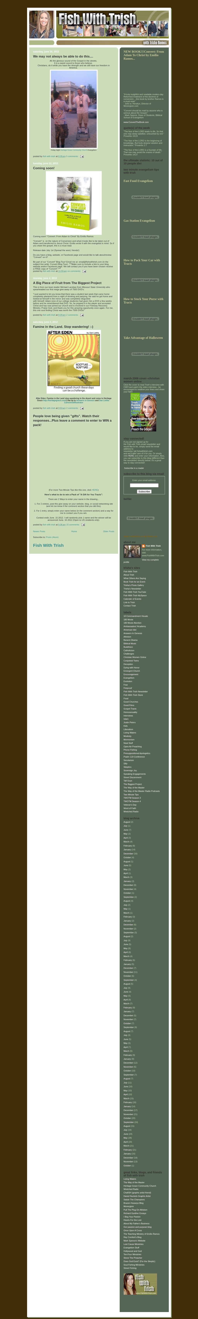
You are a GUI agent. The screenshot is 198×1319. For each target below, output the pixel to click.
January (127, 849)
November (128, 889)
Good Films (129, 705)
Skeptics (127, 767)
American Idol (130, 630)
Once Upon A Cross (133, 1230)
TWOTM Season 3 (132, 798)
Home (74, 531)
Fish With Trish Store (133, 695)
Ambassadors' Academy (135, 626)
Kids (126, 726)
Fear (126, 685)
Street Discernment (132, 777)
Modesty (127, 736)
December (128, 853)
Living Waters (130, 732)
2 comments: (72, 315)
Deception (128, 664)
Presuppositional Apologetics (137, 753)
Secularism (129, 760)
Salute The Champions (134, 1199)
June (126, 830)
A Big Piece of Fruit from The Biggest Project (67, 283)
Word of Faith (130, 808)
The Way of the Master (134, 787)
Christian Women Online (135, 657)
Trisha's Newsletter (132, 589)
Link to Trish (129, 602)
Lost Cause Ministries (133, 1244)
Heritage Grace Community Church (74, 150)
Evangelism (129, 678)
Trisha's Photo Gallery (134, 585)
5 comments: (72, 156)
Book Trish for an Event (134, 582)
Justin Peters (130, 722)
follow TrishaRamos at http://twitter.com (140, 536)
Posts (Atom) (52, 537)
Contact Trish (130, 606)
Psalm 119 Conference (134, 757)
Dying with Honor (131, 667)
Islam (126, 719)
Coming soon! (44, 168)
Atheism (127, 637)
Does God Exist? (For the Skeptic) (139, 1261)
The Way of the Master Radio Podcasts (142, 791)
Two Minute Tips (131, 794)
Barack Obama (130, 640)
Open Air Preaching (133, 746)
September (129, 897)
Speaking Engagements (135, 774)
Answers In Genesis (133, 633)
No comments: (74, 271)
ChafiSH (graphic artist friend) (137, 1192)
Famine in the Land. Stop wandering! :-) (63, 327)
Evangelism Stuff (131, 1247)
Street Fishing (130, 1268)
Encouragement (131, 674)
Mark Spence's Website (134, 1241)
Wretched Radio (131, 811)
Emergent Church (132, 671)
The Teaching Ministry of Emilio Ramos (142, 1234)
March (126, 841)
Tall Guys (128, 781)
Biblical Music (130, 643)
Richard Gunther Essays (135, 1213)
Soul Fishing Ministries (134, 1265)
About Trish (129, 575)
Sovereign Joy (130, 770)
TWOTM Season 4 (132, 801)
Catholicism (129, 650)
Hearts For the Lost (132, 1220)
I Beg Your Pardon (132, 1217)
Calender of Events (132, 599)
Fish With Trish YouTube (135, 592)
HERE (95, 490)
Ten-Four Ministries (132, 1254)
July (125, 826)
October (127, 857)
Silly (125, 763)
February (128, 846)
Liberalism (128, 729)
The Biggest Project (133, 784)
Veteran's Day (130, 805)
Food (126, 698)
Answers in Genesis (85, 400)
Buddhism (128, 647)
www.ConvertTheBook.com (136, 122)
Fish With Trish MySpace (135, 595)
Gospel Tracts (130, 709)
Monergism (129, 1206)
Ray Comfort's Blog (133, 1237)
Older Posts (108, 531)
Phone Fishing (130, 750)
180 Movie (128, 619)
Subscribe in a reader (134, 468)
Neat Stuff (128, 743)
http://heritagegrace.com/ (54, 400)
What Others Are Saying (135, 578)
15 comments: (73, 524)
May (125, 834)
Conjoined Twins (131, 661)
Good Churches (131, 702)
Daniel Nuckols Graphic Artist (137, 1196)
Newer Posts (39, 531)
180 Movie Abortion (132, 623)
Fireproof (128, 688)
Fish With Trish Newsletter (136, 691)
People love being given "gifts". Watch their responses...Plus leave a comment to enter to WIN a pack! (72, 420)
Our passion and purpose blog (137, 1227)
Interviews (128, 715)
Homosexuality (130, 712)
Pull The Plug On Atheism (135, 1210)
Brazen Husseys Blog (133, 1203)
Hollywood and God (133, 1251)
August (127, 822)
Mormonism (129, 739)
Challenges (129, 654)
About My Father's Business (136, 1223)
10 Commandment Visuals (136, 616)
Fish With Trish (48, 545)
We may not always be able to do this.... (63, 56)
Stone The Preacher (133, 1258)
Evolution (128, 681)
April (126, 838)
